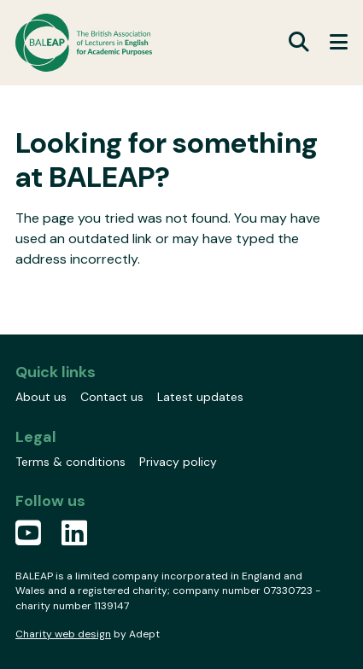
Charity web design (63, 634)
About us (41, 396)
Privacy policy (178, 461)
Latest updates (200, 396)
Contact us (111, 396)
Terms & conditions (70, 461)
